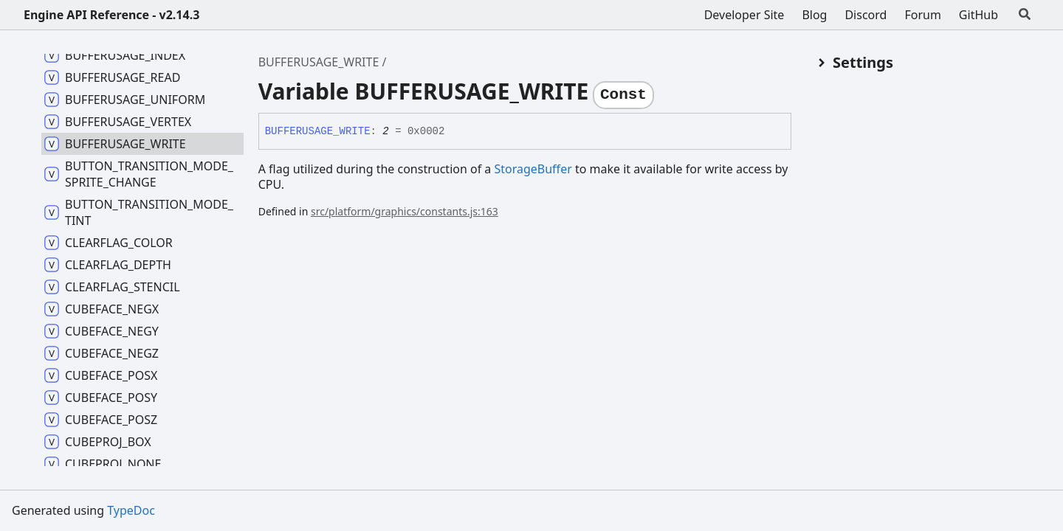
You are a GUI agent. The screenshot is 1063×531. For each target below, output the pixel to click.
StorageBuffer (532, 169)
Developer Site (744, 15)
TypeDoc (131, 510)
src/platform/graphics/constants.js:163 (404, 211)
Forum (922, 15)
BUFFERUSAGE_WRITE (318, 62)
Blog (814, 15)
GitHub (978, 15)
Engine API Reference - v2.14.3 (111, 15)
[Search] (1024, 15)
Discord (865, 15)
